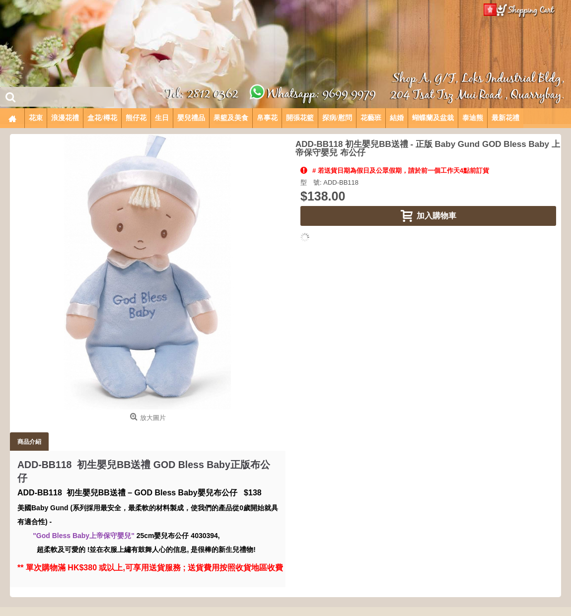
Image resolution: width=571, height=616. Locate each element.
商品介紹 (29, 441)
